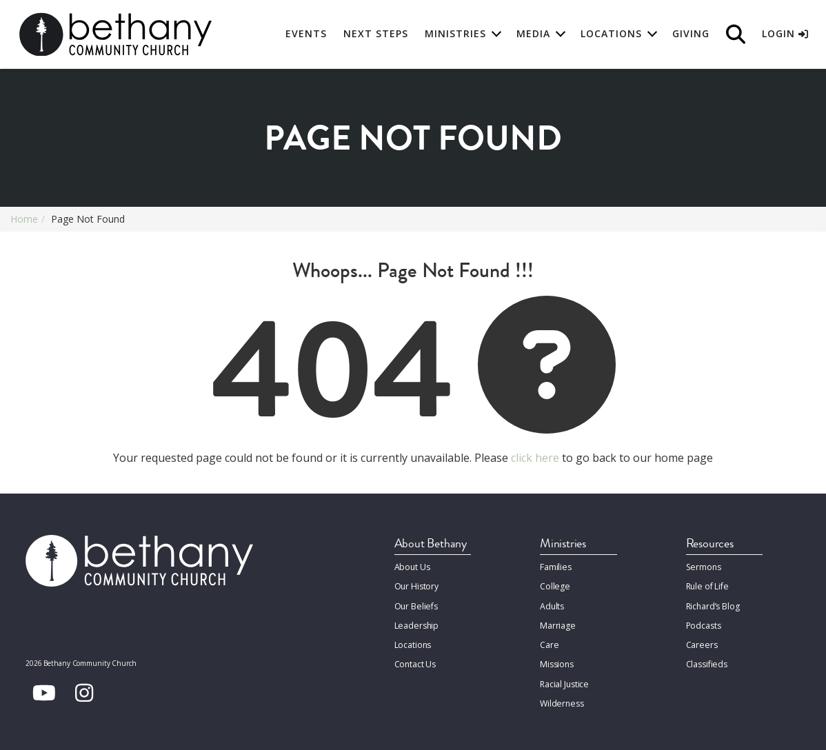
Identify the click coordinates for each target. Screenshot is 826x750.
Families (555, 566)
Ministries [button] (455, 34)
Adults (552, 603)
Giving (690, 34)
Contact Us (415, 659)
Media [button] (533, 34)
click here (535, 457)
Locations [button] (611, 34)
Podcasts (703, 622)
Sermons (703, 566)
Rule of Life (706, 585)
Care (549, 641)
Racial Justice (564, 678)
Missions (556, 659)
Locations (413, 641)
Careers (701, 641)
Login (785, 34)
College (554, 585)
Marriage (557, 622)
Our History (416, 585)
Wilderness (561, 696)
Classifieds (706, 659)
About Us (412, 566)
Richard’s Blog (713, 603)
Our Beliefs (415, 603)
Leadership (416, 622)
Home (24, 218)
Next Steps (375, 34)
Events (306, 34)
